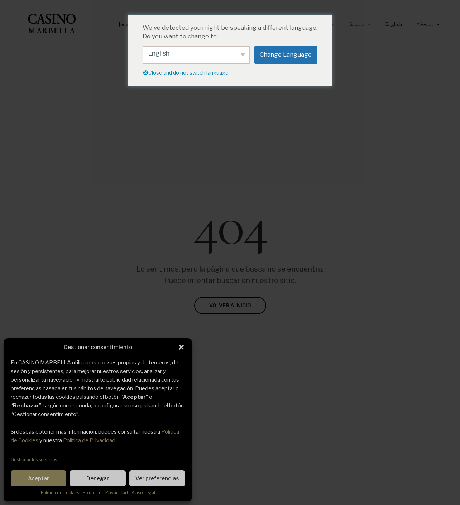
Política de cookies (60, 492)
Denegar (97, 478)
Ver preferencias (157, 478)
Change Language (286, 54)
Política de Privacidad (89, 440)
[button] (181, 347)
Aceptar (38, 478)
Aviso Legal (143, 492)
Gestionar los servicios (34, 459)
